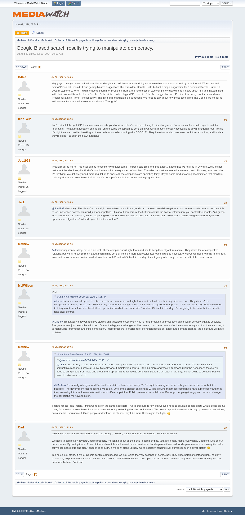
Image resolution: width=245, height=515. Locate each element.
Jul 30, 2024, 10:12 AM (62, 160)
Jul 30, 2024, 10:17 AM (62, 285)
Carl (21, 427)
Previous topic (204, 56)
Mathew (23, 244)
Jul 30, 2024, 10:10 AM (62, 77)
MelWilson (25, 285)
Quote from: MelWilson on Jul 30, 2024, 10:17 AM (83, 354)
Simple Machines (38, 511)
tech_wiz (24, 119)
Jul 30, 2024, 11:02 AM (62, 427)
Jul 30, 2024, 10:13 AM (62, 202)
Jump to (180, 489)
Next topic (222, 56)
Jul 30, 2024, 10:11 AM (62, 119)
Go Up (19, 474)
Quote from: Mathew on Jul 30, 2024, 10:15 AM (81, 296)
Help (203, 511)
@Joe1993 (58, 208)
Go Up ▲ (228, 511)
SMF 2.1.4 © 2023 (20, 511)
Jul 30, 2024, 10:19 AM (62, 347)
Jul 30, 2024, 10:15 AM (62, 244)
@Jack (56, 250)
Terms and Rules (214, 511)
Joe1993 (24, 160)
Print (225, 67)
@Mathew (57, 321)
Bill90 (22, 77)
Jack (21, 202)
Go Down (21, 67)
